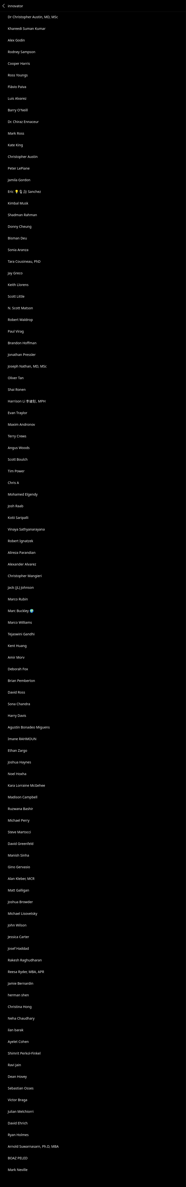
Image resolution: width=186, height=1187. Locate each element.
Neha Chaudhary (21, 1018)
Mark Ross (16, 133)
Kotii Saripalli (18, 517)
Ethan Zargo (17, 750)
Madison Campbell (22, 797)
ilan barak (15, 1030)
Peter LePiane (19, 168)
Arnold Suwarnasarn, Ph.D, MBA (33, 1146)
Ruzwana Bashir (20, 808)
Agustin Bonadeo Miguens (29, 727)
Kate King (15, 145)
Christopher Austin (23, 156)
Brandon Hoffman (22, 343)
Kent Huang (17, 645)
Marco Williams (20, 622)
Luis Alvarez (17, 98)
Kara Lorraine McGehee (26, 785)
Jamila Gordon (19, 180)
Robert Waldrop (20, 319)
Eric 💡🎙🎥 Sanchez (24, 191)
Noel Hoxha (17, 773)
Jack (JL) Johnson (21, 587)
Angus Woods (19, 447)
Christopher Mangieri (25, 575)
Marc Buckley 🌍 (21, 610)
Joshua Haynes (19, 762)
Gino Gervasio (19, 867)
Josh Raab (15, 506)
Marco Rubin (18, 599)
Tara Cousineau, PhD (24, 261)
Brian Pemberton (21, 680)
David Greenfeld (20, 843)
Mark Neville (18, 1169)
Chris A (13, 482)
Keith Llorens (18, 284)
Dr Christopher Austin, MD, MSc (33, 17)
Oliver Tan (16, 378)
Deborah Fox (18, 669)
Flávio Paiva (17, 86)
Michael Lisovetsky (22, 913)
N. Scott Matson (20, 308)
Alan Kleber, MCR (21, 878)
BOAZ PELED (18, 1158)
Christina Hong (20, 1006)
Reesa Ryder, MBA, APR (26, 971)
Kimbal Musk (18, 203)
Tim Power (16, 471)
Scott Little (16, 296)
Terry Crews (17, 436)
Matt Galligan (18, 890)
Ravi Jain (14, 1065)
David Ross (16, 692)
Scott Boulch (18, 459)
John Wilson (17, 925)
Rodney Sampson (21, 51)
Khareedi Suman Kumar (27, 28)
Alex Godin (16, 40)
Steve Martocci (19, 832)
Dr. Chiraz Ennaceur (23, 121)
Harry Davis (17, 715)
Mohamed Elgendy (23, 494)
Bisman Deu (17, 238)
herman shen (18, 995)
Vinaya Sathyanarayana (26, 529)
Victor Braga (17, 1099)
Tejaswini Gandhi (21, 634)
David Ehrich (18, 1123)
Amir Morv (16, 657)
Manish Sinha (18, 855)
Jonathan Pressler (22, 354)
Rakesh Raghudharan (25, 960)
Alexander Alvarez (22, 564)
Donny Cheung (19, 226)
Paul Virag (16, 331)
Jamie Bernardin (20, 983)
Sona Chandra (19, 704)
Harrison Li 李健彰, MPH (27, 401)
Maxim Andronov (21, 424)
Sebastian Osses (21, 1088)
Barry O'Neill (18, 110)
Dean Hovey (17, 1076)
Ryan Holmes (18, 1134)
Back (4, 6)
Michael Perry (19, 820)
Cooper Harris (19, 63)
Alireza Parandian (22, 552)
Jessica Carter (18, 936)
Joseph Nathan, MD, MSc (27, 366)
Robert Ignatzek (20, 541)
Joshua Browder (20, 902)
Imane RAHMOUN (22, 739)
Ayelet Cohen (18, 1041)
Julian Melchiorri (21, 1111)
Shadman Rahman (22, 215)
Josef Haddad (18, 948)
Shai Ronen (17, 389)
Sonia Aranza (18, 249)
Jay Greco (15, 273)
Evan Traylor (17, 412)
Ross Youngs (18, 75)
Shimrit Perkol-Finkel (24, 1053)
